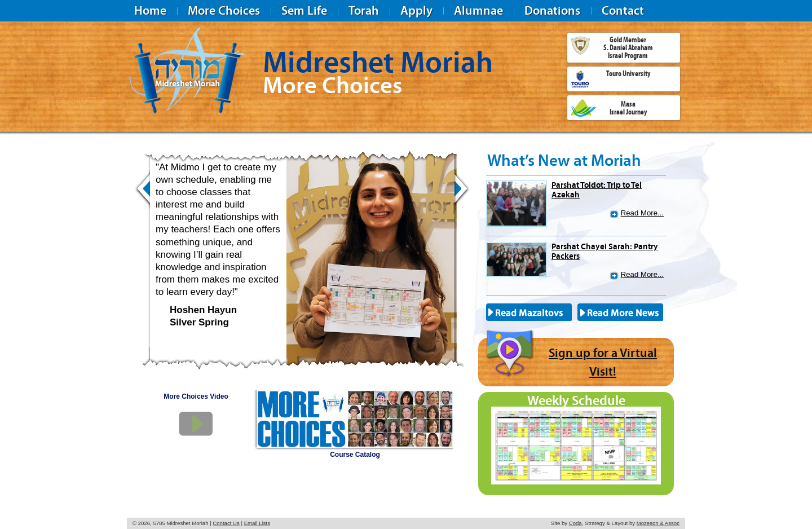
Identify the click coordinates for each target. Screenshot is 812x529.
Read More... (642, 213)
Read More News (621, 312)
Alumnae (478, 10)
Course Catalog (355, 454)
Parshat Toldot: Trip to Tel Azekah (596, 190)
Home (150, 10)
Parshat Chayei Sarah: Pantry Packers (604, 251)
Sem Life (304, 10)
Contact (623, 10)
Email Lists (257, 523)
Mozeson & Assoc (658, 523)
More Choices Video (196, 396)
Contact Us (226, 523)
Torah (363, 10)
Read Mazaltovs (529, 312)
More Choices (224, 10)
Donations (552, 10)
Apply (416, 10)
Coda (575, 523)
